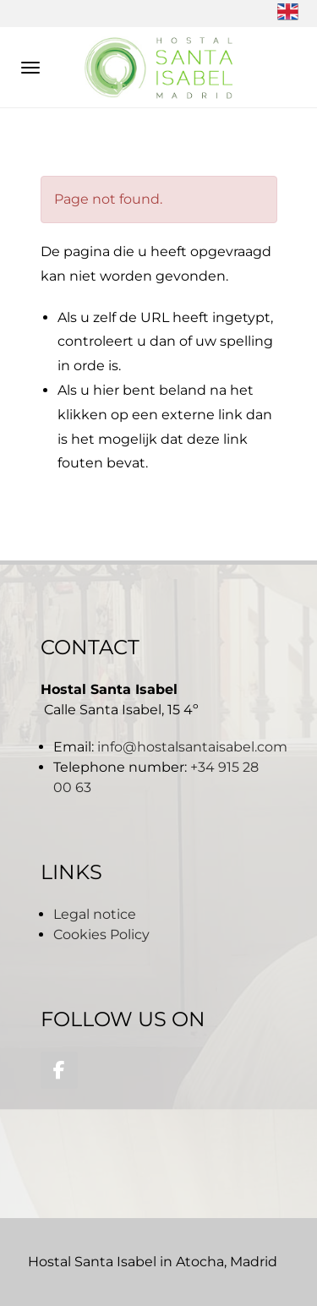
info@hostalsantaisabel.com (192, 747)
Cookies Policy (101, 934)
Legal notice (94, 914)
